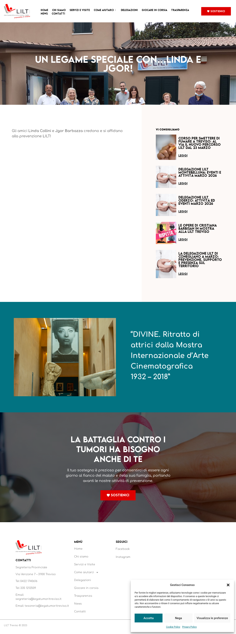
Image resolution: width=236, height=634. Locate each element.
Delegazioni (129, 10)
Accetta (148, 618)
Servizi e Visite (80, 10)
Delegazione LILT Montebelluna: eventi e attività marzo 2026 (199, 172)
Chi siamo (59, 10)
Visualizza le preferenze (212, 618)
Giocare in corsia (154, 10)
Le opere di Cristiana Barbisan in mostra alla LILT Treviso (197, 228)
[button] (228, 585)
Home (44, 10)
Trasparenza (180, 10)
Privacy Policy (189, 627)
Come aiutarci (105, 10)
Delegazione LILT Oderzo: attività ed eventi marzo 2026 (196, 200)
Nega (178, 618)
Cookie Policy (173, 627)
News (44, 13)
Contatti (58, 13)
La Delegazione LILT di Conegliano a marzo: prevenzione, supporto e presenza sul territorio (200, 259)
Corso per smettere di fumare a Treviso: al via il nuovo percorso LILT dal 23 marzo (199, 143)
